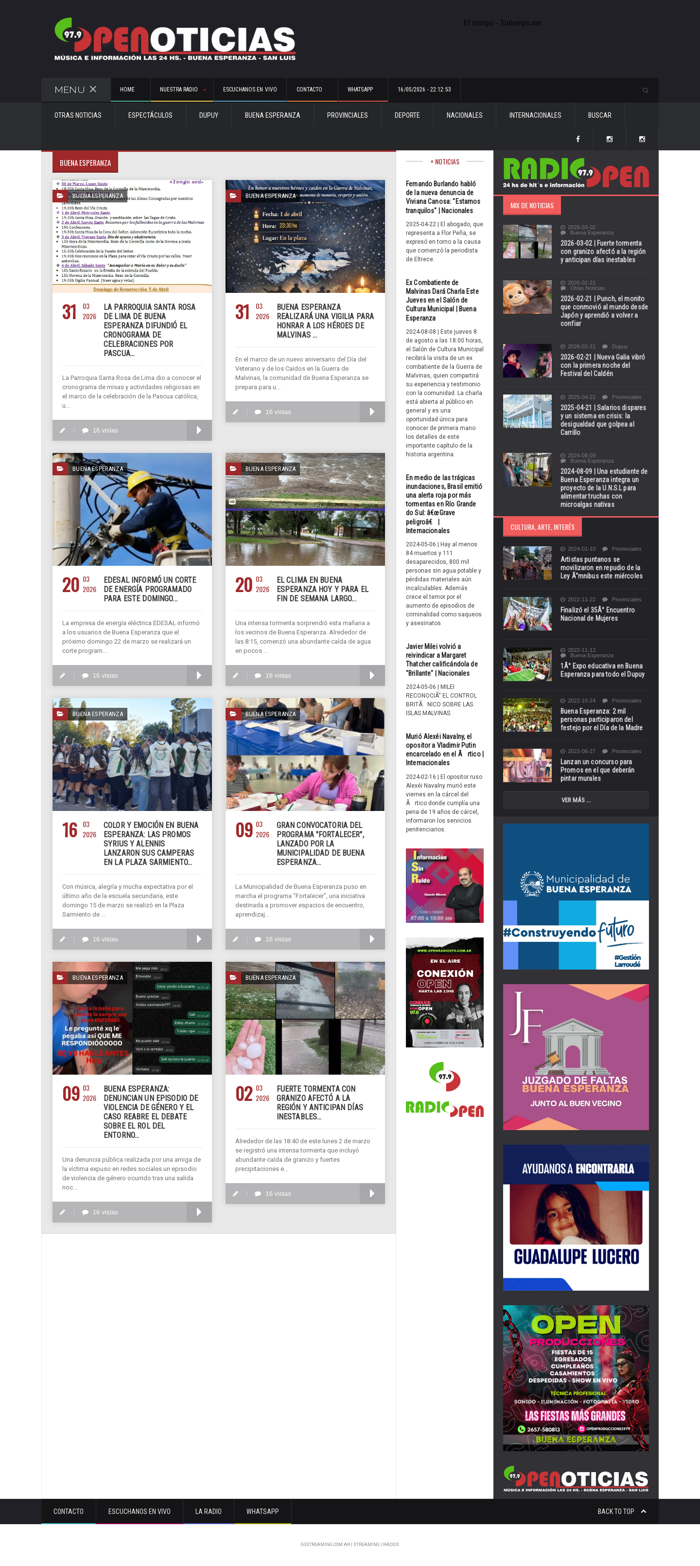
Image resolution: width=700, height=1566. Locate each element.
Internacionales (535, 115)
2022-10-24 (577, 700)
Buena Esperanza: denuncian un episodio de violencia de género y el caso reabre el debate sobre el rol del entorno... (151, 1107)
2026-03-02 (577, 227)
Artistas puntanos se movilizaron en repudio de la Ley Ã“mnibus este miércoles (604, 568)
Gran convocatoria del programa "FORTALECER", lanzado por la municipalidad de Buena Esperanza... (319, 844)
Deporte (407, 115)
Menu (76, 90)
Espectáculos (150, 115)
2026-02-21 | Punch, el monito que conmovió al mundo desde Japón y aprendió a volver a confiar (603, 311)
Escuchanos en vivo (282, 90)
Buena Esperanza (272, 115)
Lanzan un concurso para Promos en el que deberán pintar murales (596, 770)
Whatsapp (262, 1511)
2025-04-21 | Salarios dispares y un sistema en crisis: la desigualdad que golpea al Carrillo (604, 420)
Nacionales (465, 115)
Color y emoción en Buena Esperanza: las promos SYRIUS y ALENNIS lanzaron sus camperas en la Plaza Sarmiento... (152, 844)
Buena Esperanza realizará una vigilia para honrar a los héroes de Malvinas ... (324, 321)
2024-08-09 (577, 455)
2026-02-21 (577, 283)
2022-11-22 (577, 599)
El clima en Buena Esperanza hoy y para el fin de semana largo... (321, 589)
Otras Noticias (78, 115)
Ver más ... (576, 800)
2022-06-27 (577, 751)
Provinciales (347, 115)
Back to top (622, 1511)
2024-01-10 (577, 549)
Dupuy (208, 115)
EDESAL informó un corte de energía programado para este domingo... (148, 589)
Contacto (68, 1511)
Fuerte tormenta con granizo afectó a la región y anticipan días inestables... (325, 1102)
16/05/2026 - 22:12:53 (498, 90)
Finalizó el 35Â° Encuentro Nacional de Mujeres (596, 614)
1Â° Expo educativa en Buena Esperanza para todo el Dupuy (601, 670)
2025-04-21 (577, 397)
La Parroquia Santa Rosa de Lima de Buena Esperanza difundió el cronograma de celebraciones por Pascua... (148, 330)
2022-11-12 (577, 650)
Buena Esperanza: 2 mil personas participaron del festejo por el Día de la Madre (600, 719)
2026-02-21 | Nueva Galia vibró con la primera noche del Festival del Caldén (601, 365)
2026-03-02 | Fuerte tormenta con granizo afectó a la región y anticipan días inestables (604, 251)
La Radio (208, 1511)
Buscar (600, 115)
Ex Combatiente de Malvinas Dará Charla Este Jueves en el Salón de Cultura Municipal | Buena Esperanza (444, 300)
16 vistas (100, 430)
